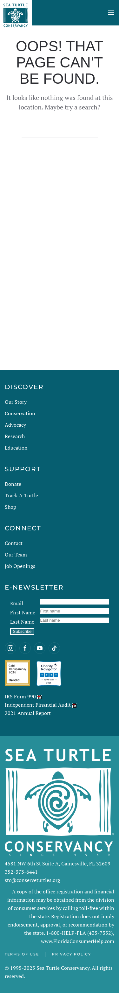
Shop (10, 506)
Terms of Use (22, 954)
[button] (111, 12)
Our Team (16, 554)
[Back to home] (16, 12)
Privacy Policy (71, 954)
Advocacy (15, 424)
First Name (22, 612)
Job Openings (20, 566)
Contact (14, 543)
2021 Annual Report (28, 713)
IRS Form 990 (20, 696)
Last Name (22, 621)
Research (15, 436)
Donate (13, 483)
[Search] (60, 131)
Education (16, 447)
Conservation (20, 413)
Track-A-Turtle (21, 495)
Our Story (16, 401)
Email (16, 603)
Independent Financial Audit (38, 704)
